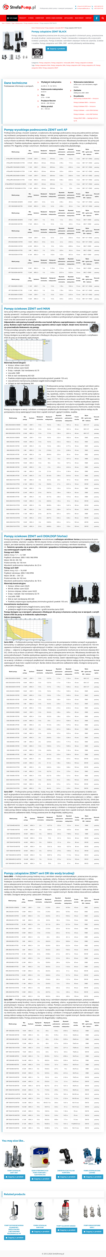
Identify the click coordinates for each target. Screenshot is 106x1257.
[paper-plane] (82, 8)
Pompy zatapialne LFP (88, 65)
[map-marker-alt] (83, 6)
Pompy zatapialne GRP (73, 65)
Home (33, 28)
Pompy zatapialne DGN (42, 65)
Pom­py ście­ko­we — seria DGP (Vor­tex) (86, 114)
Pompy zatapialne (45, 63)
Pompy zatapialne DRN (58, 65)
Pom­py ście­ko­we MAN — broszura (85, 102)
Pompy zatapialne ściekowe (84, 63)
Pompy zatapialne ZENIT (50, 68)
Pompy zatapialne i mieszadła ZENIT (54, 28)
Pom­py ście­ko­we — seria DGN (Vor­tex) (86, 110)
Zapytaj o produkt (57, 48)
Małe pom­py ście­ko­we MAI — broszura (86, 98)
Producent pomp (40, 28)
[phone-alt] (97, 6)
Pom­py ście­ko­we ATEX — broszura (85, 106)
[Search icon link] (103, 18)
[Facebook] (97, 18)
